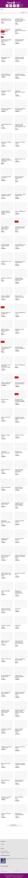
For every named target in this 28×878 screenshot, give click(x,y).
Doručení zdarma (4, 851)
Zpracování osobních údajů (17, 876)
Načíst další (13, 825)
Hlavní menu (7, 5)
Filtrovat (22, 12)
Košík (22, 5)
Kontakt (14, 5)
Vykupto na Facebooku (5, 852)
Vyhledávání (10, 5)
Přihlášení (18, 5)
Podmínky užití (8, 876)
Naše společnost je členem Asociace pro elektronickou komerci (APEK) (16, 859)
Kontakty (2, 844)
